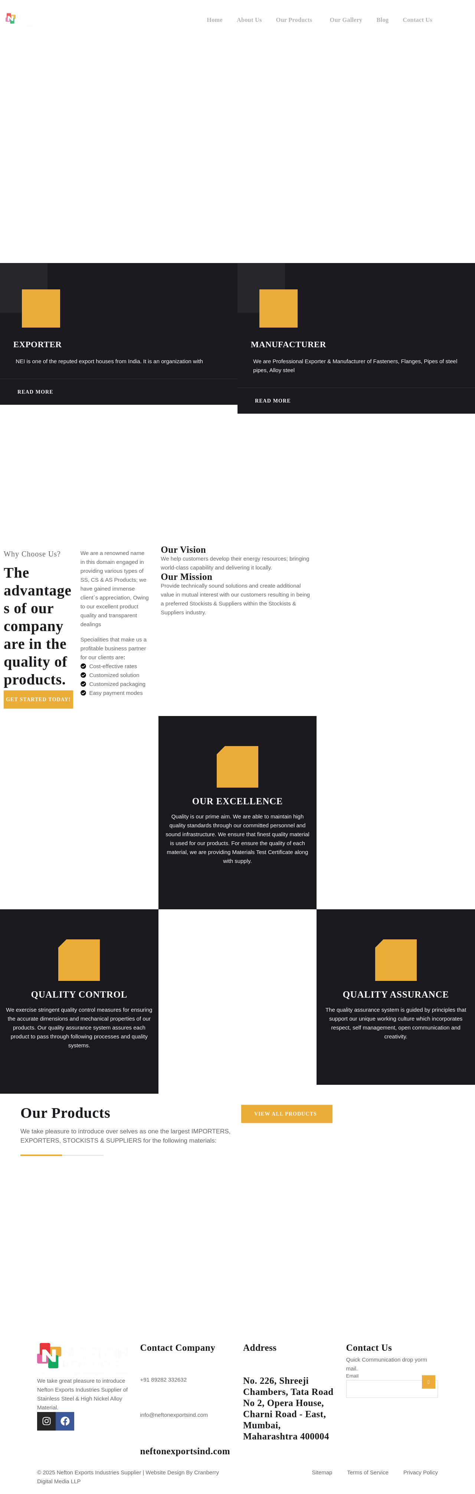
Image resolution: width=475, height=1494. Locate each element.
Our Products (289, 18)
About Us (242, 18)
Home (207, 18)
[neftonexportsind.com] (149, 1438)
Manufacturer (297, 344)
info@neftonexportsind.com (174, 1417)
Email (352, 1378)
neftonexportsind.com (185, 1454)
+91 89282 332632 (163, 1382)
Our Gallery (343, 18)
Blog (380, 18)
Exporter (46, 344)
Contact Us (416, 18)
